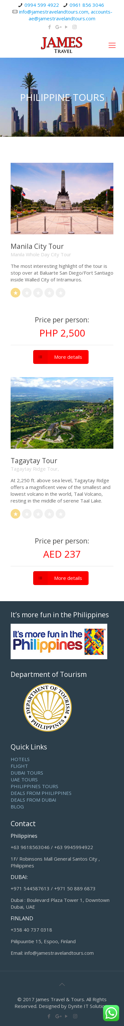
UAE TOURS (24, 779)
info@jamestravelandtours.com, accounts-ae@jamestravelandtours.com (65, 15)
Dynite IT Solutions (89, 1006)
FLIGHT (19, 766)
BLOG (17, 806)
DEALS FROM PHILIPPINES (41, 793)
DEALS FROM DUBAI (33, 799)
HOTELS (20, 759)
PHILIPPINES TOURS (34, 786)
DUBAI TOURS (27, 772)
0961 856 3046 (87, 5)
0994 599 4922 (41, 5)
